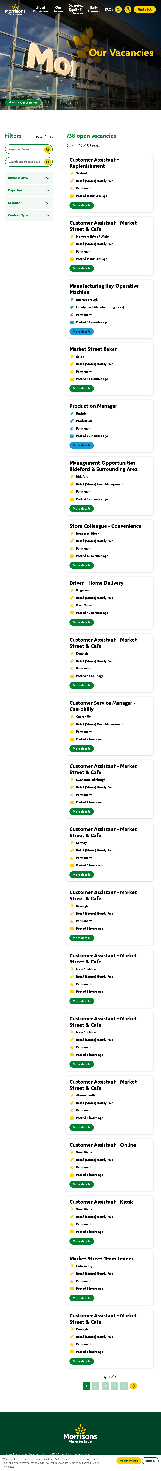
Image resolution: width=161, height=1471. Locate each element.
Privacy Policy (65, 1454)
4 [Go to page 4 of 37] (114, 1386)
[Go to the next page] (133, 1386)
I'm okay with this (129, 1460)
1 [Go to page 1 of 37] (86, 1386)
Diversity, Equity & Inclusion (75, 9)
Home (12, 102)
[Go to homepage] (15, 9)
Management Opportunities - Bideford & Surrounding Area (104, 466)
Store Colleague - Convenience (105, 526)
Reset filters (44, 137)
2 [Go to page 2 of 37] (96, 1386)
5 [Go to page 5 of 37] (124, 1386)
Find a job (144, 9)
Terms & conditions (16, 1454)
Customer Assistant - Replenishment (94, 163)
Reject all (150, 1460)
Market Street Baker (93, 349)
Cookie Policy (83, 1454)
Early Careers (94, 9)
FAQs (109, 9)
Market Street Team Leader (101, 1258)
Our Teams (58, 9)
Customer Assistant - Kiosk (101, 1201)
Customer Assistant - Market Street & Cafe (103, 226)
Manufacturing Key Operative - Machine (105, 289)
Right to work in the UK (42, 1454)
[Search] (47, 149)
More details (82, 205)
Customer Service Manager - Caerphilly (102, 706)
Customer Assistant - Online (102, 1144)
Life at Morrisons (40, 9)
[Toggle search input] (118, 9)
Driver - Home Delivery (96, 582)
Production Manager (93, 406)
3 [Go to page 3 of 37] (105, 1386)
